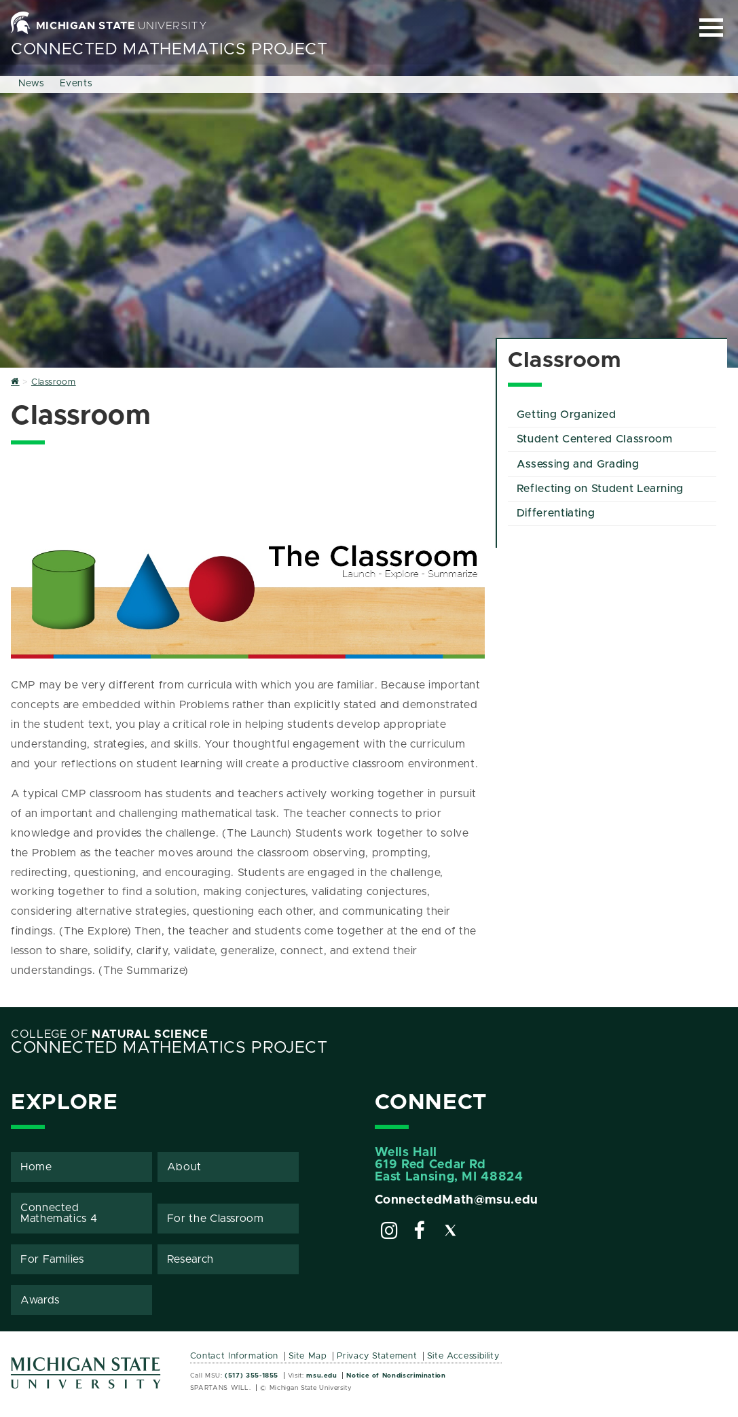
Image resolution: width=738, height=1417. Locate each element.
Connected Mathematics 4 (58, 1213)
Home (36, 1166)
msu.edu (321, 1375)
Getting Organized (566, 414)
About (184, 1166)
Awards (40, 1300)
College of (109, 1034)
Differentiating (556, 513)
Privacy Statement (377, 1356)
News (31, 83)
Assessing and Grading (578, 464)
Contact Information (234, 1356)
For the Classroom (215, 1218)
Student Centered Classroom (595, 439)
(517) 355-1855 (251, 1375)
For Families (52, 1259)
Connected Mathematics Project (169, 49)
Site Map (308, 1356)
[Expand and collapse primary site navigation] (711, 27)
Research (190, 1259)
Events (76, 83)
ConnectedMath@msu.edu (456, 1200)
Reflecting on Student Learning (600, 488)
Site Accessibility (463, 1356)
